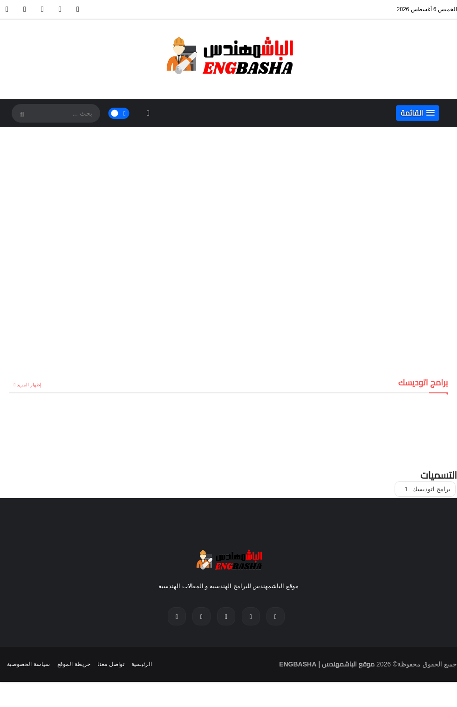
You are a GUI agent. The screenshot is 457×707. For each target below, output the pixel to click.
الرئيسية (141, 664)
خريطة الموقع (74, 664)
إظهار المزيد (29, 384)
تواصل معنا (110, 664)
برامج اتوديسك (427, 489)
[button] (417, 113)
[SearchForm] (21, 114)
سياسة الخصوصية (28, 664)
